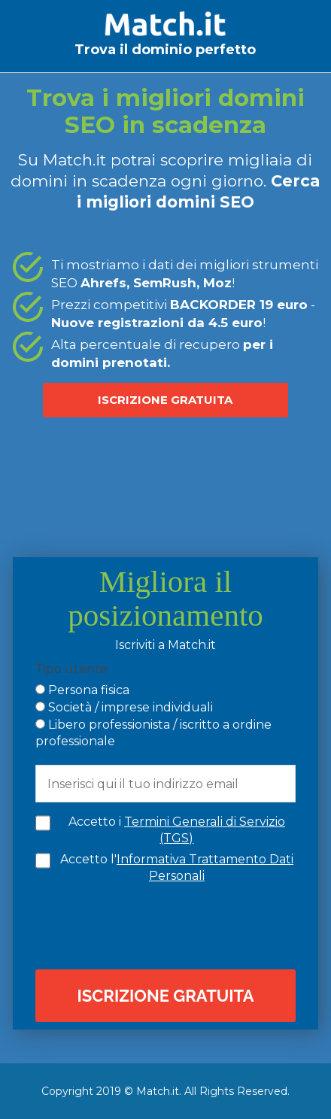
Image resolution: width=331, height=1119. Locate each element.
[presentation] (169, 925)
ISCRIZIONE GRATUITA (165, 400)
